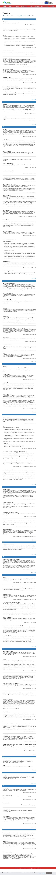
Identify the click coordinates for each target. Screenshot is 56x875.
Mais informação (42, 873)
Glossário (6, 8)
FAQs (20, 868)
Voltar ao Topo (33, 99)
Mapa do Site (24, 868)
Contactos (16, 868)
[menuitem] (5, 6)
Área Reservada (37, 2)
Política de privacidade (31, 868)
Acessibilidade (38, 868)
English (31, 2)
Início (3, 8)
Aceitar (49, 873)
